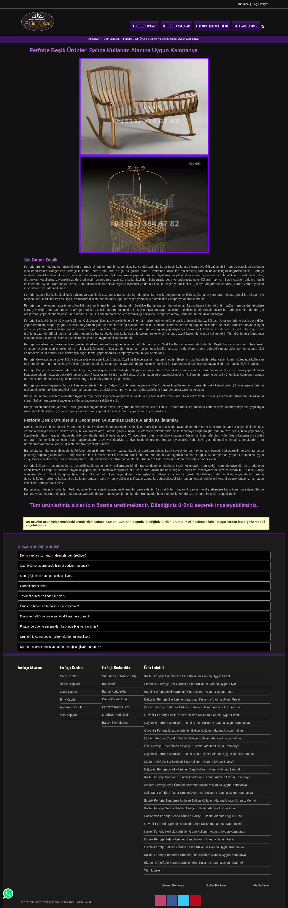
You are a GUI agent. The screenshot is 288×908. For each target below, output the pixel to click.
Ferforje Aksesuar (30, 667)
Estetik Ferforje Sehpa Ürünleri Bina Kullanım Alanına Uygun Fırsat (189, 839)
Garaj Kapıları (69, 691)
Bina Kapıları (68, 699)
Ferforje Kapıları (71, 667)
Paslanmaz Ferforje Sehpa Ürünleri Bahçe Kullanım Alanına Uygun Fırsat (193, 816)
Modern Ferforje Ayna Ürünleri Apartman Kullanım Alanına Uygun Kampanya (195, 785)
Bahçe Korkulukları (115, 691)
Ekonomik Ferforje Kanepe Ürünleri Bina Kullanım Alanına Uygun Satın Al (193, 862)
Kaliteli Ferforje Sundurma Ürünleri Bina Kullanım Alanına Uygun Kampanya (195, 855)
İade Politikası (260, 885)
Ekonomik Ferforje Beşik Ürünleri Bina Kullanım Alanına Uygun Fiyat (190, 684)
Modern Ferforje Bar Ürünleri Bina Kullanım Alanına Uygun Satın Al (189, 761)
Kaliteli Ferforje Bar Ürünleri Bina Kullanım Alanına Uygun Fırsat (187, 676)
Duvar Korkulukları (114, 699)
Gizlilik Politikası (216, 885)
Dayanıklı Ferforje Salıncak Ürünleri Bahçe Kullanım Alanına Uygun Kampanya (197, 723)
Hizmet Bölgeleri (173, 885)
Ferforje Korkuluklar (116, 667)
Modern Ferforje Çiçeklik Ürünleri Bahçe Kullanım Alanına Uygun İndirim (192, 738)
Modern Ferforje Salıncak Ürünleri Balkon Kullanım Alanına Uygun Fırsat (193, 707)
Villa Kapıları (68, 715)
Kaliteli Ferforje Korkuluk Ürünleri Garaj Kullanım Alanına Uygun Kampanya (194, 831)
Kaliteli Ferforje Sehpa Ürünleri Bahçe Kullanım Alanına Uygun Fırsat (190, 808)
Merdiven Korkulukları (116, 715)
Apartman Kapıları (72, 707)
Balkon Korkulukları (115, 722)
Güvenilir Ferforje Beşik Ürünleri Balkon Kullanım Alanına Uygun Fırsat (191, 715)
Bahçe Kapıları (70, 684)
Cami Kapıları (69, 676)
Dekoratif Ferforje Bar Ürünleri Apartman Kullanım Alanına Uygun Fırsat (192, 699)
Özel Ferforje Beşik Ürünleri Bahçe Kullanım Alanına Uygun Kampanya (191, 746)
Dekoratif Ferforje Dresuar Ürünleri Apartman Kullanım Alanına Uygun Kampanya (198, 792)
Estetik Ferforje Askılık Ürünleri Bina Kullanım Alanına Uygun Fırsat (189, 691)
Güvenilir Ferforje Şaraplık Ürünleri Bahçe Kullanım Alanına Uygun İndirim (193, 824)
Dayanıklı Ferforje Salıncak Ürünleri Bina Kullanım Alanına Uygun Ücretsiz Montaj (199, 754)
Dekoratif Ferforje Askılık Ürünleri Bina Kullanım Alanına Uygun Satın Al (192, 769)
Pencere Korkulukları (116, 707)
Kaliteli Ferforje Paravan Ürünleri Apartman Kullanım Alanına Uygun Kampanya (197, 777)
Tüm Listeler (152, 870)
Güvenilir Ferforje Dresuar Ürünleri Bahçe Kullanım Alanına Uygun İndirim (193, 730)
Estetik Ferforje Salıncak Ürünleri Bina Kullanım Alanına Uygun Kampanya (194, 847)
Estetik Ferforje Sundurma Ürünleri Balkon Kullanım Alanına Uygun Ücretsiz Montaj (200, 800)
